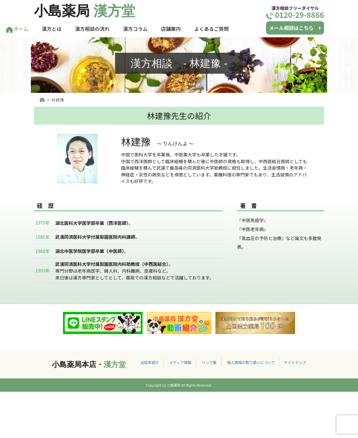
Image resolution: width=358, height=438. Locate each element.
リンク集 (209, 362)
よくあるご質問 (211, 28)
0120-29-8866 (295, 14)
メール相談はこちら (295, 27)
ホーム (17, 29)
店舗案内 (171, 28)
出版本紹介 (149, 362)
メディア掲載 (180, 362)
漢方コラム (135, 28)
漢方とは (51, 28)
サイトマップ (295, 362)
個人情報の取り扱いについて (251, 362)
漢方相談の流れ (92, 28)
